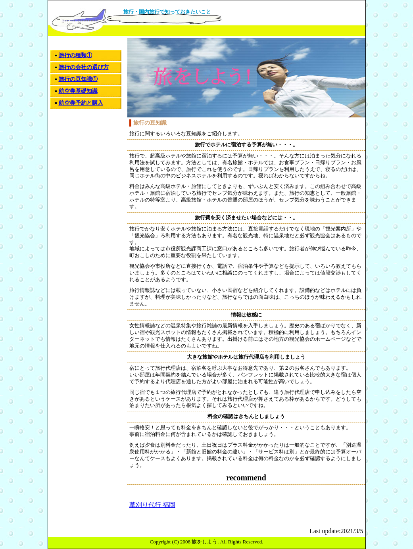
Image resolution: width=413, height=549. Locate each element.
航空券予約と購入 (81, 103)
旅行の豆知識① (78, 79)
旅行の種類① (75, 55)
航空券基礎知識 (78, 91)
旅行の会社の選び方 (84, 67)
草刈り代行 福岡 (152, 504)
